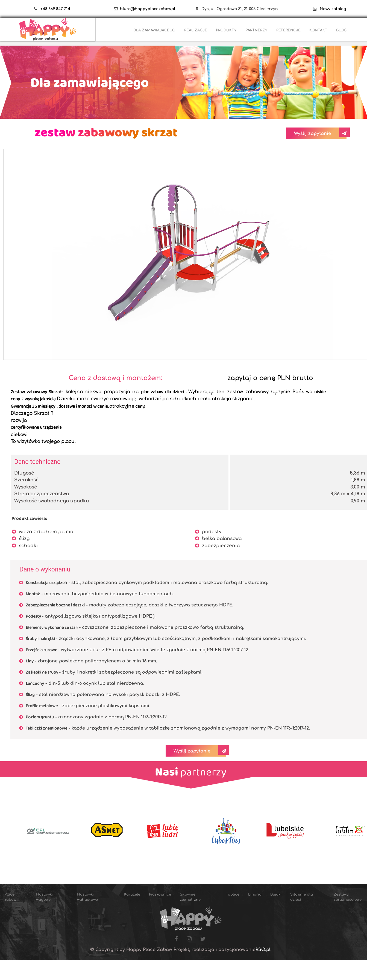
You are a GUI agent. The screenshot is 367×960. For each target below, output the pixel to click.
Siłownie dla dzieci (301, 897)
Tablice (232, 894)
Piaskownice (160, 894)
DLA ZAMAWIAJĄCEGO (154, 30)
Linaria (255, 894)
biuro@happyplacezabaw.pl (147, 9)
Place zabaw (10, 897)
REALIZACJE (195, 30)
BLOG (341, 30)
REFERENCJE (288, 30)
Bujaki (275, 894)
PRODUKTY (226, 30)
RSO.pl (263, 949)
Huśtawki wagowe (44, 897)
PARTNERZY (256, 30)
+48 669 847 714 (55, 9)
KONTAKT (318, 30)
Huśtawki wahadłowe (87, 897)
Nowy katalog (331, 9)
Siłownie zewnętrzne (190, 897)
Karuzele (132, 894)
